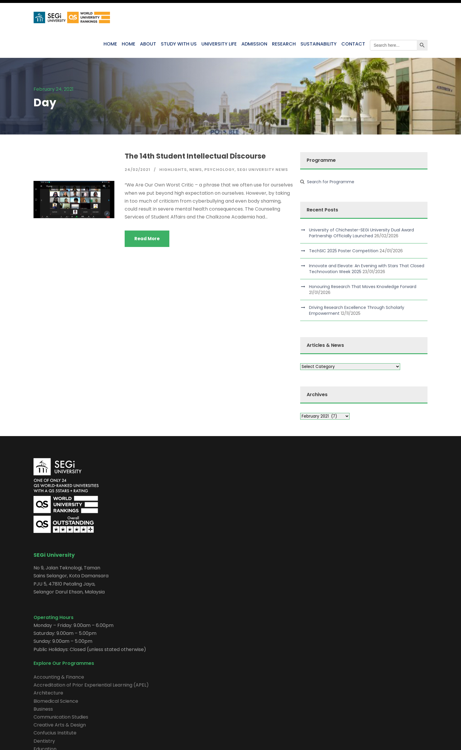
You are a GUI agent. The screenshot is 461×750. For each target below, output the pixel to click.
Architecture (48, 693)
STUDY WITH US (179, 44)
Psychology (219, 169)
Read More (147, 239)
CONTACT (353, 44)
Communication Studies (61, 717)
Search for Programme (330, 182)
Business (43, 709)
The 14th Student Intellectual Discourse (195, 156)
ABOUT (148, 44)
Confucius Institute (55, 732)
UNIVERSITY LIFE (219, 44)
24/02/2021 (137, 169)
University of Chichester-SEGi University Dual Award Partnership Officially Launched (361, 233)
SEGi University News (262, 169)
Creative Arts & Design (60, 725)
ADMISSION (254, 44)
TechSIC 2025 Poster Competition (343, 251)
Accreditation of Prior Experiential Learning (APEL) (91, 685)
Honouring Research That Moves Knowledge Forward (362, 287)
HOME (110, 44)
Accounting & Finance (59, 677)
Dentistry (44, 741)
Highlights (173, 169)
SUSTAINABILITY (318, 44)
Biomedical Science (56, 701)
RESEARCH (284, 44)
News (195, 169)
